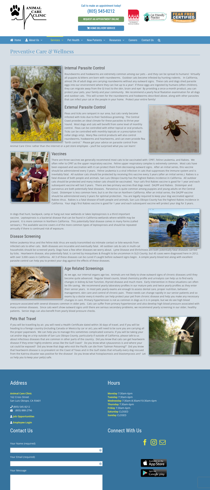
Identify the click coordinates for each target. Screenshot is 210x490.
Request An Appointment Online (101, 19)
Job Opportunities (23, 416)
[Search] (159, 40)
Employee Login (22, 422)
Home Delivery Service (101, 28)
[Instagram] (154, 442)
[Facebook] (145, 442)
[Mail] (162, 442)
